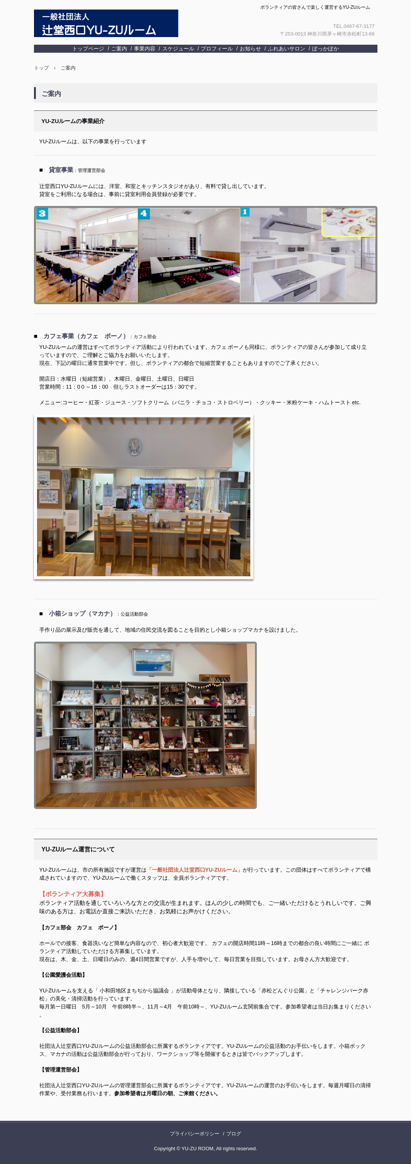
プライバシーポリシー (194, 1133)
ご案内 (119, 48)
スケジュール (178, 48)
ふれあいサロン (286, 48)
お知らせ (250, 48)
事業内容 (144, 48)
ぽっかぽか (325, 48)
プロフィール (217, 48)
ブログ (233, 1133)
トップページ (88, 48)
